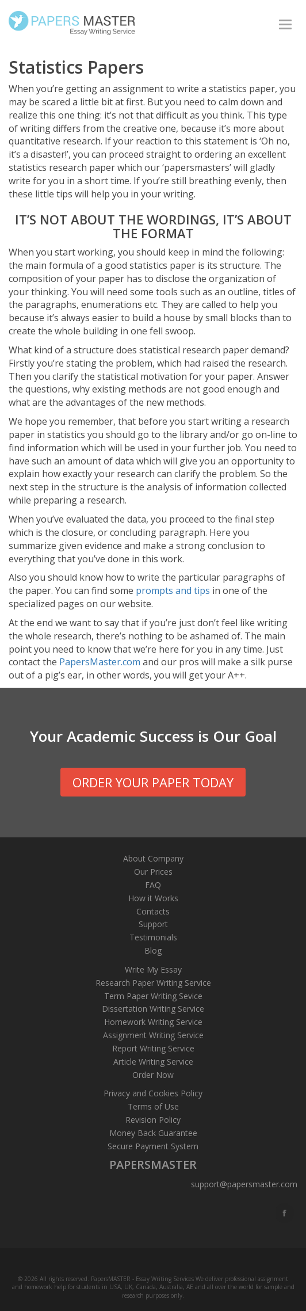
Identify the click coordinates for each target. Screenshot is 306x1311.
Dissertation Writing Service (153, 1008)
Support (153, 924)
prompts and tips (173, 590)
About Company (153, 858)
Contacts (153, 911)
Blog (153, 950)
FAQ (153, 884)
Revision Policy (153, 1119)
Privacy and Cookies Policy (153, 1093)
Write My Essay (153, 969)
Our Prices (153, 871)
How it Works (153, 898)
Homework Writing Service (153, 1021)
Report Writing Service (153, 1048)
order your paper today (153, 782)
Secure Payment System (153, 1146)
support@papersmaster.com (244, 1184)
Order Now (153, 1074)
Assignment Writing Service (153, 1035)
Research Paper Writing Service (153, 982)
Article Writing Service (153, 1061)
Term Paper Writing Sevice (153, 995)
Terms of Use (153, 1106)
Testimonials (153, 937)
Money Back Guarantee (153, 1132)
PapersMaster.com (99, 662)
